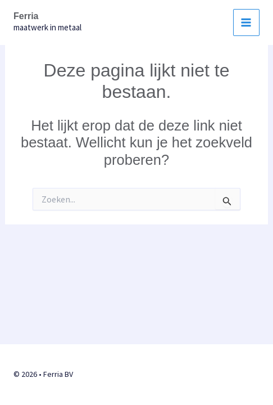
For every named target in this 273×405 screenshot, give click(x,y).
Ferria (25, 16)
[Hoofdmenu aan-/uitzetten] (246, 22)
